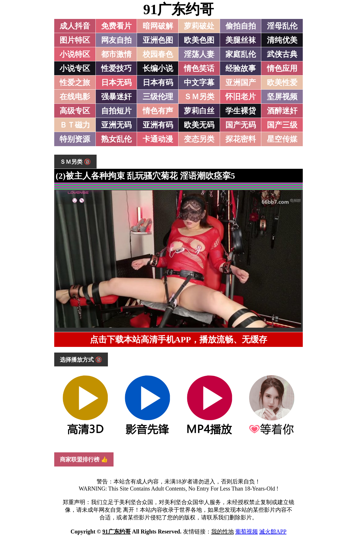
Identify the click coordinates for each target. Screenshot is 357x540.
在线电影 (75, 96)
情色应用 (282, 68)
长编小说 (158, 68)
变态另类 (199, 139)
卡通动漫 (158, 139)
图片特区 (75, 40)
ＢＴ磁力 (75, 125)
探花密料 (240, 139)
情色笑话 (199, 68)
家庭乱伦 (240, 54)
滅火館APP (273, 531)
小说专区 (75, 68)
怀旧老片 (240, 96)
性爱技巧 (116, 68)
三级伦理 (158, 96)
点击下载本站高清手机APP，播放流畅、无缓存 (178, 339)
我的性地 (222, 531)
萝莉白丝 (199, 111)
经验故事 (240, 68)
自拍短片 (116, 111)
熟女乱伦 (116, 139)
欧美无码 (199, 125)
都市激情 (116, 54)
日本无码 (116, 82)
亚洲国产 (240, 82)
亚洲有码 (158, 125)
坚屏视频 (282, 96)
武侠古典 (282, 54)
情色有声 (158, 111)
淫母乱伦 (282, 26)
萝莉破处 (199, 26)
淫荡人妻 (199, 54)
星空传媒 (282, 139)
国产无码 (240, 125)
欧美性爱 (282, 82)
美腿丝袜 (240, 40)
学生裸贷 (240, 111)
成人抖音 (75, 26)
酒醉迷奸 (282, 111)
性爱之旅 (75, 82)
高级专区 (75, 111)
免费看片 (116, 26)
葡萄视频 (246, 531)
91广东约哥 (178, 9)
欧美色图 (199, 40)
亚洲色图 (158, 40)
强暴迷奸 (116, 96)
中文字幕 (199, 82)
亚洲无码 (116, 125)
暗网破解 (158, 26)
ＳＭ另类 (199, 96)
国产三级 (282, 125)
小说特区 (75, 54)
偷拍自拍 (240, 26)
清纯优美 (282, 40)
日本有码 (158, 82)
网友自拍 (116, 40)
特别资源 (75, 139)
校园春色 (158, 54)
